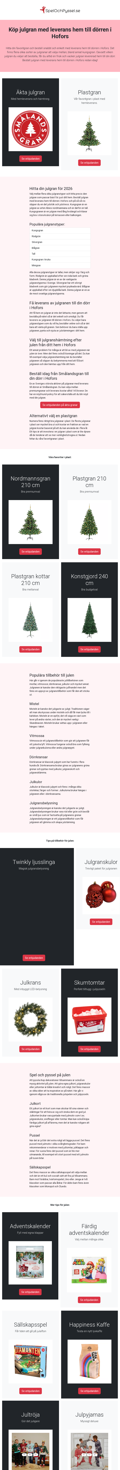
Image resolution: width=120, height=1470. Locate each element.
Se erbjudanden (31, 158)
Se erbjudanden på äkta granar (60, 405)
